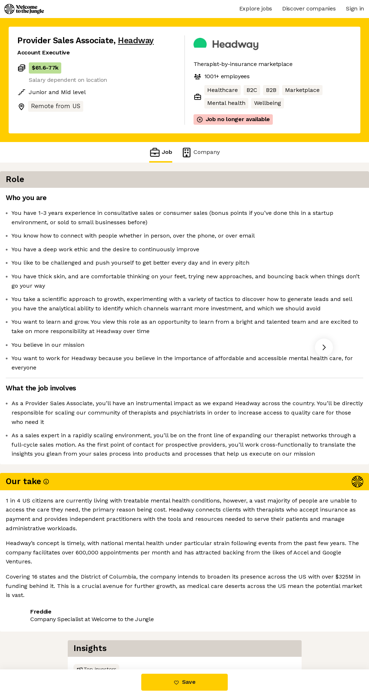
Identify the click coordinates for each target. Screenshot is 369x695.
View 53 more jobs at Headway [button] (111, 639)
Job (160, 152)
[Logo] (24, 9)
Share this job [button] (37, 639)
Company (200, 152)
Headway (136, 40)
